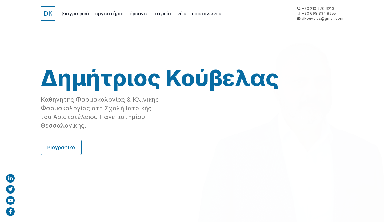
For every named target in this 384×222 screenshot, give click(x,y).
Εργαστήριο (109, 13)
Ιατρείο (162, 13)
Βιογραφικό (75, 13)
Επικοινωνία (206, 13)
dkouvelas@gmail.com (322, 18)
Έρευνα (138, 13)
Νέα (181, 13)
